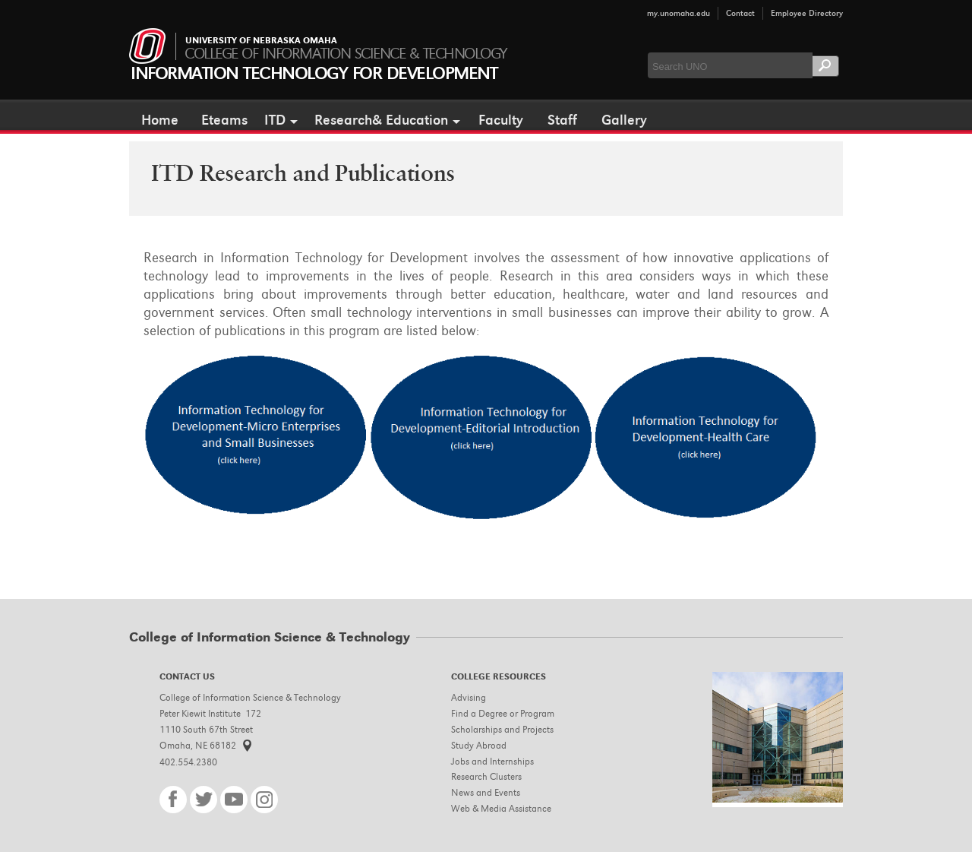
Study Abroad (479, 745)
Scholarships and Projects (502, 729)
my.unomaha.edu (678, 13)
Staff (562, 120)
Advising (468, 697)
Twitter (203, 799)
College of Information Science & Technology (346, 53)
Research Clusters (486, 776)
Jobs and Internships (492, 761)
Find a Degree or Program (502, 713)
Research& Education (381, 120)
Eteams (224, 120)
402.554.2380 (188, 762)
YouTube (234, 799)
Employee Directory (807, 13)
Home (159, 120)
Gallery (624, 120)
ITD (275, 120)
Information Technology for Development (314, 73)
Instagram (264, 799)
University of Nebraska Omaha (261, 41)
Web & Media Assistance (501, 808)
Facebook (173, 799)
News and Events (485, 792)
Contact (740, 13)
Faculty (500, 120)
